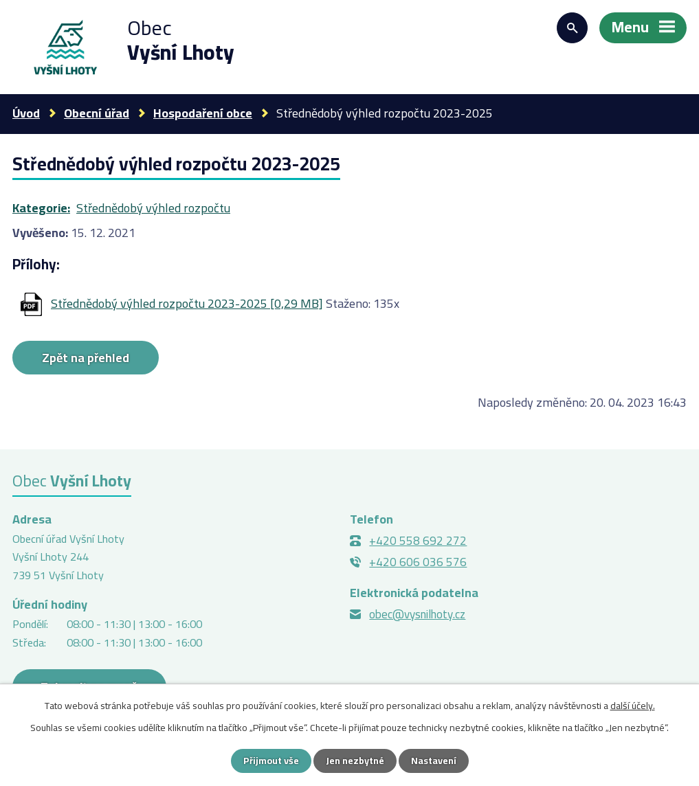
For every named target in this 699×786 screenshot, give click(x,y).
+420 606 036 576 (418, 562)
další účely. (632, 706)
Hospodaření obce (202, 113)
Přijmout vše (271, 761)
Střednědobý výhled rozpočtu (153, 207)
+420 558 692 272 (418, 540)
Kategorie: (41, 208)
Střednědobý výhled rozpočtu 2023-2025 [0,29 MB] (187, 303)
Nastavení (433, 761)
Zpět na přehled (85, 357)
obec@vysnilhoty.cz (417, 614)
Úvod (26, 113)
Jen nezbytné (355, 761)
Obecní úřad (96, 113)
